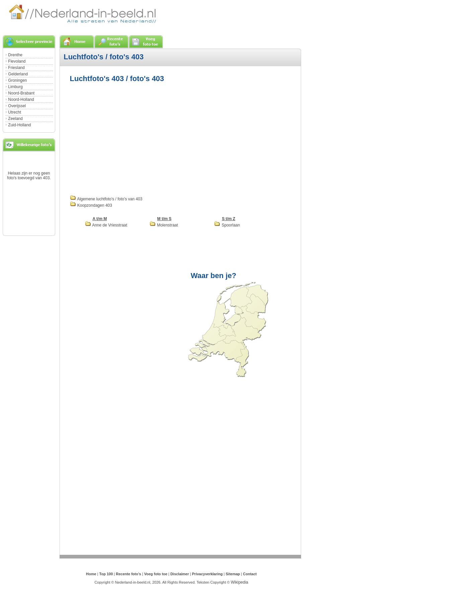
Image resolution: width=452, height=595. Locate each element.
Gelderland (18, 74)
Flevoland (16, 61)
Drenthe (15, 55)
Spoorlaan (227, 225)
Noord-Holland (21, 99)
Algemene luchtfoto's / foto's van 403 (106, 199)
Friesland (16, 67)
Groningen (17, 80)
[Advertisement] (126, 138)
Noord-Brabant (21, 93)
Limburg (15, 86)
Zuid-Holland (19, 125)
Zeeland (15, 118)
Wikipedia (239, 582)
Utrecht (14, 112)
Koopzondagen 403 (91, 205)
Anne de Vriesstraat (106, 225)
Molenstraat (164, 225)
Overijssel (17, 106)
